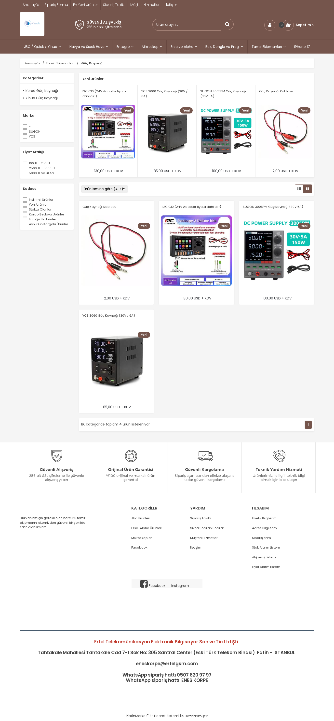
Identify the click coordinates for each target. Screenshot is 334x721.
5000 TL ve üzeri (41, 173)
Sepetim (305, 25)
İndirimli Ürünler (41, 199)
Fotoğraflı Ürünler (42, 219)
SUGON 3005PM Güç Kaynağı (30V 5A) (273, 206)
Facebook (139, 547)
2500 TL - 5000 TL (42, 168)
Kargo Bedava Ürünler (46, 214)
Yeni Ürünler (38, 204)
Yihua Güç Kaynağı (40, 98)
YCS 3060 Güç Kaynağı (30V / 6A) (108, 315)
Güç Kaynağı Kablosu (276, 91)
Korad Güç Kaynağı (40, 90)
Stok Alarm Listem (266, 547)
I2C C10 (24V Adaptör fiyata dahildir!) (191, 206)
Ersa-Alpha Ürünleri (146, 528)
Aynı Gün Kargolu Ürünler (48, 224)
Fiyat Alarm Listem (266, 567)
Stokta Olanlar (40, 209)
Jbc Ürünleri (140, 518)
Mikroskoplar (141, 538)
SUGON (34, 131)
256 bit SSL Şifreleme (104, 27)
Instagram (180, 585)
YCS (32, 136)
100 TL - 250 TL (39, 163)
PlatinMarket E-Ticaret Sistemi (152, 715)
